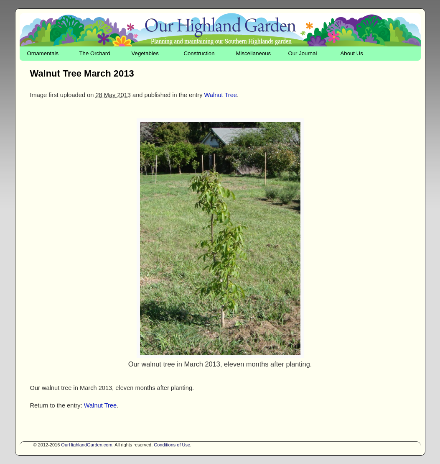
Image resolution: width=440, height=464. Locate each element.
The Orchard (94, 53)
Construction (199, 53)
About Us (352, 53)
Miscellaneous (253, 53)
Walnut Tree (220, 95)
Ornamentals (43, 53)
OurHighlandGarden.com (86, 444)
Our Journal (302, 53)
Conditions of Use (172, 444)
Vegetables (145, 53)
